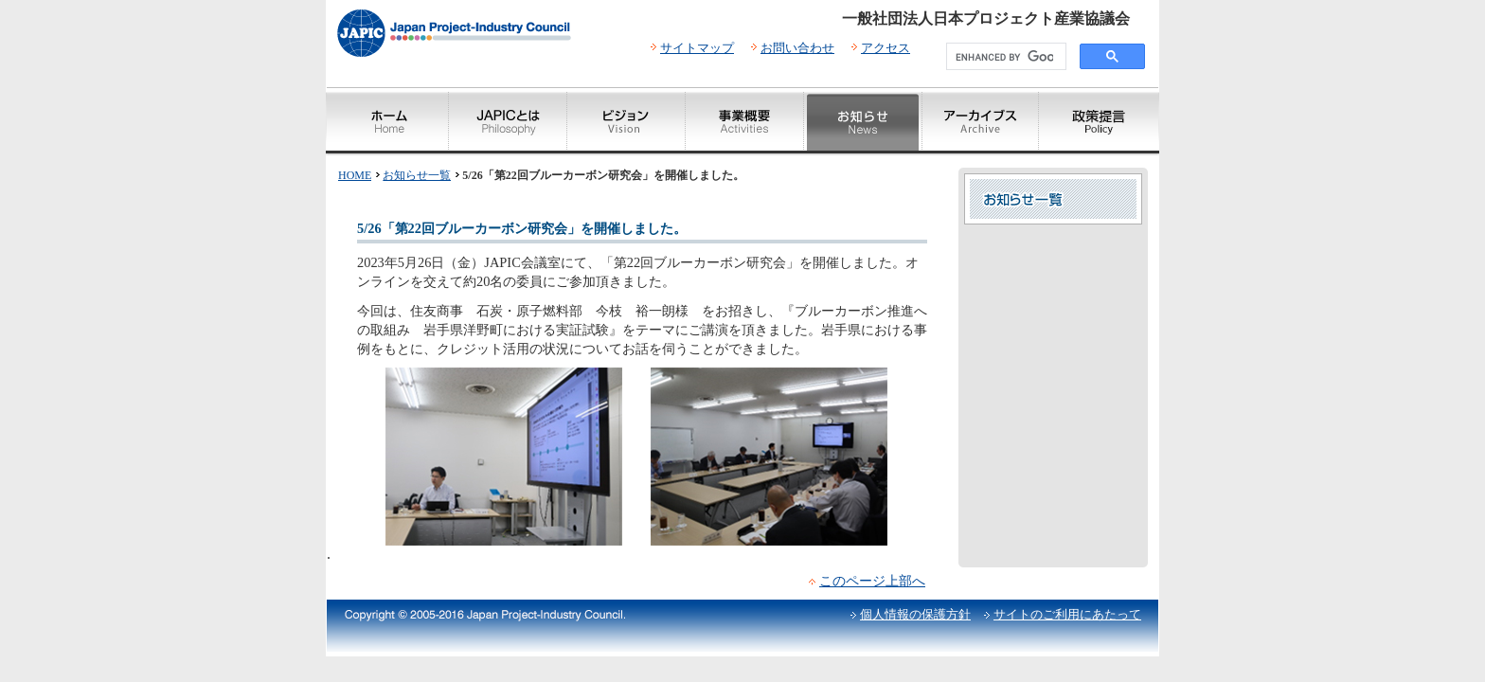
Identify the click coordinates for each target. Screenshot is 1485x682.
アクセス (885, 48)
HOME (354, 175)
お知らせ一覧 (417, 175)
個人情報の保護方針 (915, 614)
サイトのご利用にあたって (1067, 614)
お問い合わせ (797, 48)
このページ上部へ (872, 580)
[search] (1004, 56)
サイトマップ (697, 48)
